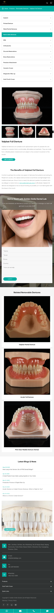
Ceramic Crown (27, 68)
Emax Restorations (27, 57)
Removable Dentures (22, 8)
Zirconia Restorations (27, 51)
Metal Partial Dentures (27, 29)
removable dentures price (27, 183)
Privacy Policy (12, 600)
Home (6, 8)
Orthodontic (27, 46)
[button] (52, 132)
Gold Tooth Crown (27, 79)
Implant (27, 18)
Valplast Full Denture (36, 8)
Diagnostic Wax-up (27, 73)
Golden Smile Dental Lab (17, 597)
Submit (10, 279)
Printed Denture (27, 23)
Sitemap (4, 600)
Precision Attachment (27, 62)
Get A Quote (8, 159)
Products (12, 8)
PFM (27, 40)
